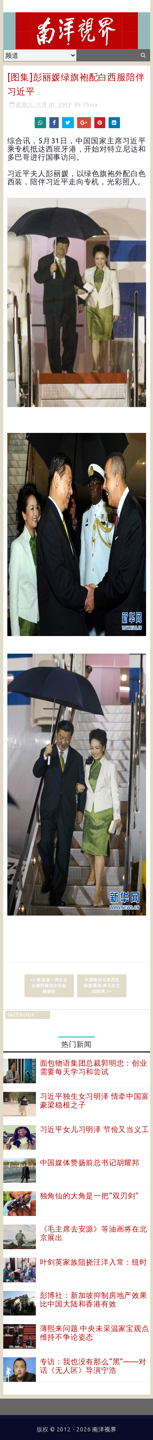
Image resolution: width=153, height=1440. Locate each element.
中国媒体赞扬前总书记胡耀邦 (90, 1162)
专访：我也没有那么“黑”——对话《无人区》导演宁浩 (93, 1365)
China (90, 104)
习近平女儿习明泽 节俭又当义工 (94, 1129)
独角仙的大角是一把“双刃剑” (89, 1195)
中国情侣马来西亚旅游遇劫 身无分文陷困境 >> (102, 986)
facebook (21, 1014)
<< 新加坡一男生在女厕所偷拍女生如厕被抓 (49, 986)
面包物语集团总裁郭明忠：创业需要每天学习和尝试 (93, 1067)
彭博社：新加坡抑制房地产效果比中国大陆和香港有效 (93, 1299)
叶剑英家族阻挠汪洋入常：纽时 (93, 1262)
